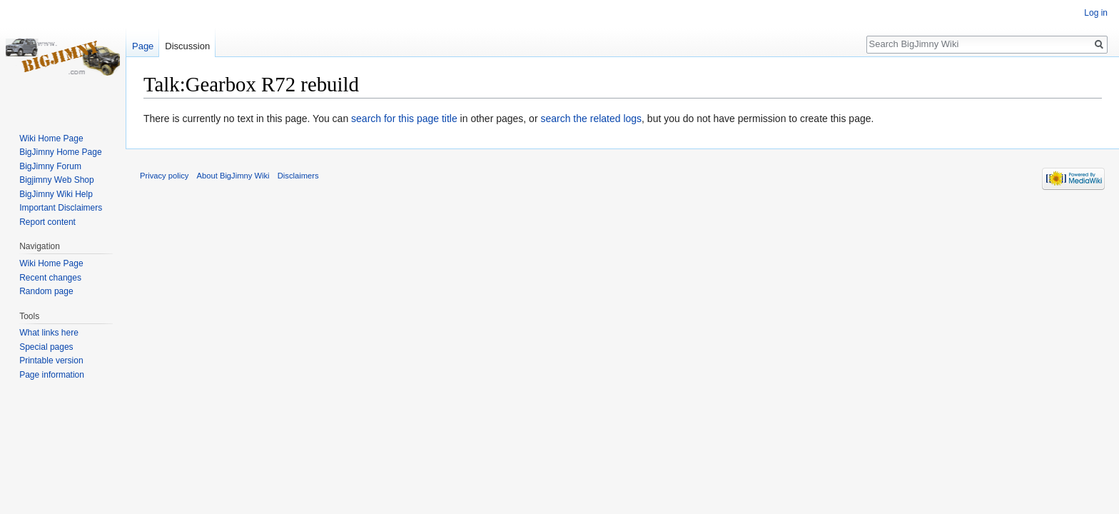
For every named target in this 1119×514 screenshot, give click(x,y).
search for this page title (404, 118)
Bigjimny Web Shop (56, 180)
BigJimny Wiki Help (56, 194)
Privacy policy (164, 175)
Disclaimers (298, 175)
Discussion (187, 46)
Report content (47, 222)
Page (142, 46)
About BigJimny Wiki (233, 175)
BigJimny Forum (50, 166)
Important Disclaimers (60, 208)
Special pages (46, 347)
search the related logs (591, 118)
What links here (49, 333)
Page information (51, 375)
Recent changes (50, 278)
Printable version (51, 361)
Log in (1096, 13)
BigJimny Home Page (60, 152)
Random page (46, 291)
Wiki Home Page (51, 138)
